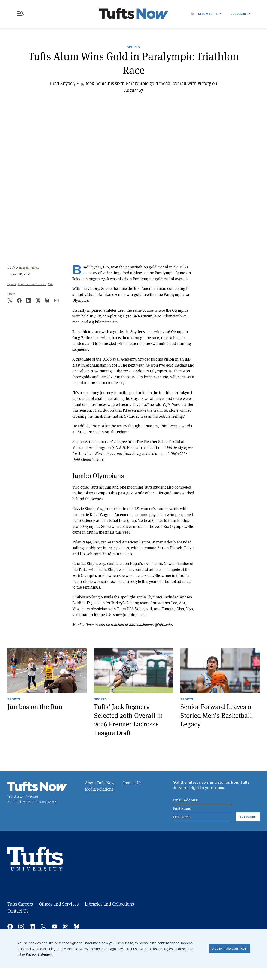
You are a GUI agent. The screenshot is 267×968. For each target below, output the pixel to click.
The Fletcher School (32, 284)
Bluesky (76, 926)
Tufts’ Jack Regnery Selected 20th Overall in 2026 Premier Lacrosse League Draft (128, 719)
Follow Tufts (207, 14)
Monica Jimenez (25, 267)
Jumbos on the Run (34, 706)
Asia (50, 284)
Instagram (21, 926)
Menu (20, 13)
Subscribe (239, 14)
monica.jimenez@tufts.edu (150, 624)
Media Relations (99, 789)
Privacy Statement (39, 954)
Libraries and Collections (109, 904)
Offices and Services (59, 904)
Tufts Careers (20, 904)
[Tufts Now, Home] (133, 14)
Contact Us (131, 783)
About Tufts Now (99, 783)
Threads (65, 926)
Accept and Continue (229, 948)
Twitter (43, 926)
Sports (133, 47)
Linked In (32, 926)
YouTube (54, 926)
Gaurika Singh (84, 563)
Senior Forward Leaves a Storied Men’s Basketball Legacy (216, 715)
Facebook (10, 926)
